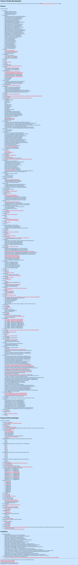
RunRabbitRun (7, 313)
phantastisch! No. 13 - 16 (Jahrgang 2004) (12, 471)
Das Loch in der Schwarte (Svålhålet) (11, 506)
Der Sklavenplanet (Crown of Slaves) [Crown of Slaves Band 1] (16, 374)
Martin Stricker (15, 562)
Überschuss (7, 511)
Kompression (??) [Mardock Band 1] (11, 335)
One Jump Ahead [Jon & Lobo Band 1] (11, 339)
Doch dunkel (7, 410)
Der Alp (6, 415)
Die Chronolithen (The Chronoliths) (11, 413)
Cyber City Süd (7, 151)
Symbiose (6, 281)
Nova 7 (6, 446)
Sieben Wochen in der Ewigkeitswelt (11, 214)
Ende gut (6, 63)
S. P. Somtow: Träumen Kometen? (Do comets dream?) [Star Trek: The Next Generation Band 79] (22, 329)
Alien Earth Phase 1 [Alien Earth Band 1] (12, 67)
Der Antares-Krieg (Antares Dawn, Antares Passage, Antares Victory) (17, 237)
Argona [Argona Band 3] (9, 293)
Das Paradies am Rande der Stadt (10, 331)
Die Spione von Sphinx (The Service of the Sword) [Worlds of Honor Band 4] (18, 371)
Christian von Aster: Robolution (10, 169)
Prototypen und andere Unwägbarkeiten (12, 436)
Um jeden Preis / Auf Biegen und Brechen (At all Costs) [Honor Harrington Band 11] (19, 365)
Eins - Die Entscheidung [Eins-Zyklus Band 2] (13, 275)
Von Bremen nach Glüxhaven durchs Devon (12, 504)
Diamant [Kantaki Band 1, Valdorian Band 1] (12, 71)
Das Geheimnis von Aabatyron (10, 235)
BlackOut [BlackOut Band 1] (10, 118)
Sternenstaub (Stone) (8, 289)
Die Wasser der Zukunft (9, 518)
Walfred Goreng (7, 509)
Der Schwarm (7, 305)
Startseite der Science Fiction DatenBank (7, 560)
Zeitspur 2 (6, 425)
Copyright (2, 559)
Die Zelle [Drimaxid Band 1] (10, 50)
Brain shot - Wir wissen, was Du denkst (11, 231)
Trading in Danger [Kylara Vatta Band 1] (12, 255)
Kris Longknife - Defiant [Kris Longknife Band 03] (14, 321)
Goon (6, 217)
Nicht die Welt (7, 212)
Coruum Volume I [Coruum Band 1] (11, 56)
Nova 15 (6, 455)
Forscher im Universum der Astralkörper (12, 179)
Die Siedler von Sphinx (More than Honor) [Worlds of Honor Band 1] (17, 368)
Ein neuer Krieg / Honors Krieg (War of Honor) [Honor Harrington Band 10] (18, 364)
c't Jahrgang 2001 (8, 481)
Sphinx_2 (6, 150)
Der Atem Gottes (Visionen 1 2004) (11, 499)
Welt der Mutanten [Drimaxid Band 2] (11, 51)
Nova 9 (6, 448)
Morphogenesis (7, 233)
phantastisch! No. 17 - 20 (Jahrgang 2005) (12, 472)
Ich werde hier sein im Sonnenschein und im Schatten (14, 210)
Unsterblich (7, 229)
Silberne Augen (7, 222)
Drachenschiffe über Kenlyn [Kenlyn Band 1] (13, 284)
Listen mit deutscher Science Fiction (7, 561)
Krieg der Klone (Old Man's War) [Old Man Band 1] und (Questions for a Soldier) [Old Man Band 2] (22, 296)
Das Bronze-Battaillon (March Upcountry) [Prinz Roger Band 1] (16, 393)
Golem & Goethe (8, 512)
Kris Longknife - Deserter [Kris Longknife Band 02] (14, 320)
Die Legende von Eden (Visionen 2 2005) (12, 500)
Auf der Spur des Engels (9, 152)
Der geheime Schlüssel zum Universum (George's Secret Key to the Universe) (18, 159)
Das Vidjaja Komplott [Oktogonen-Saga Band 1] (13, 65)
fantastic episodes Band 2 (9, 431)
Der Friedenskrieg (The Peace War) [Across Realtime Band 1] (15, 349)
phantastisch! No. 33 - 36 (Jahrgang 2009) (12, 476)
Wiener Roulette (7, 525)
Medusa (6, 333)
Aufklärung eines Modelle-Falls (10, 155)
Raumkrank (7, 269)
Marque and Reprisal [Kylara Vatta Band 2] (12, 256)
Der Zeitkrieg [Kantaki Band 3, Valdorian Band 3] (13, 73)
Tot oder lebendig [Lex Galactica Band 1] (12, 201)
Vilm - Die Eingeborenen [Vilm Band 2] (12, 220)
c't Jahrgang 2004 (8, 484)
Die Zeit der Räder (8, 61)
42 (5, 224)
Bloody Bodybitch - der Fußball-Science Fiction (13, 423)
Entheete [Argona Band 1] (9, 291)
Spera (6, 520)
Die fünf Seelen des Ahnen (9, 272)
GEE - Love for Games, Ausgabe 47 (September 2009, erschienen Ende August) (19, 466)
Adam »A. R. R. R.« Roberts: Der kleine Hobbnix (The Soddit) (16, 288)
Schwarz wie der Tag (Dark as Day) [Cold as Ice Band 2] (15, 316)
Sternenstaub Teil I (8, 307)
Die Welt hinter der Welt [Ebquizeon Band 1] (12, 85)
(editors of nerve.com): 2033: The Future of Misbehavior (14, 529)
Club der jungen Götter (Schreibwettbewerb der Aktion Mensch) (16, 527)
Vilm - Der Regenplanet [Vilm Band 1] (11, 219)
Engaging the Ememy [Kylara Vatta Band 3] (12, 257)
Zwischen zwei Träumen (9, 277)
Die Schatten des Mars (9, 157)
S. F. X (6, 515)
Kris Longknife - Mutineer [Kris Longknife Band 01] (14, 319)
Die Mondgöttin (7, 522)
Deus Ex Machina (8, 508)
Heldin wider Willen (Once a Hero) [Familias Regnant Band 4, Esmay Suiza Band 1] (19, 251)
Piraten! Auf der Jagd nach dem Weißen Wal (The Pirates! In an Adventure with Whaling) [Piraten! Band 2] (23, 95)
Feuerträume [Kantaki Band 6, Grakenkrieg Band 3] (14, 76)
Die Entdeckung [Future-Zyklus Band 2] (12, 195)
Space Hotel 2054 (8, 279)
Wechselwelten (7, 494)
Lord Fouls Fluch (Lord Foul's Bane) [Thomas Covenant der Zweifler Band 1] (18, 97)
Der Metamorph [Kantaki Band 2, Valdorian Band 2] (14, 72)
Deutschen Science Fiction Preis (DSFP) (48, 3)
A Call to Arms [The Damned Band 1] (11, 146)
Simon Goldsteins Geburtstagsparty (11, 191)
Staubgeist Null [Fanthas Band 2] (10, 427)
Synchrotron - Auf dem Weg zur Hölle (11, 246)
